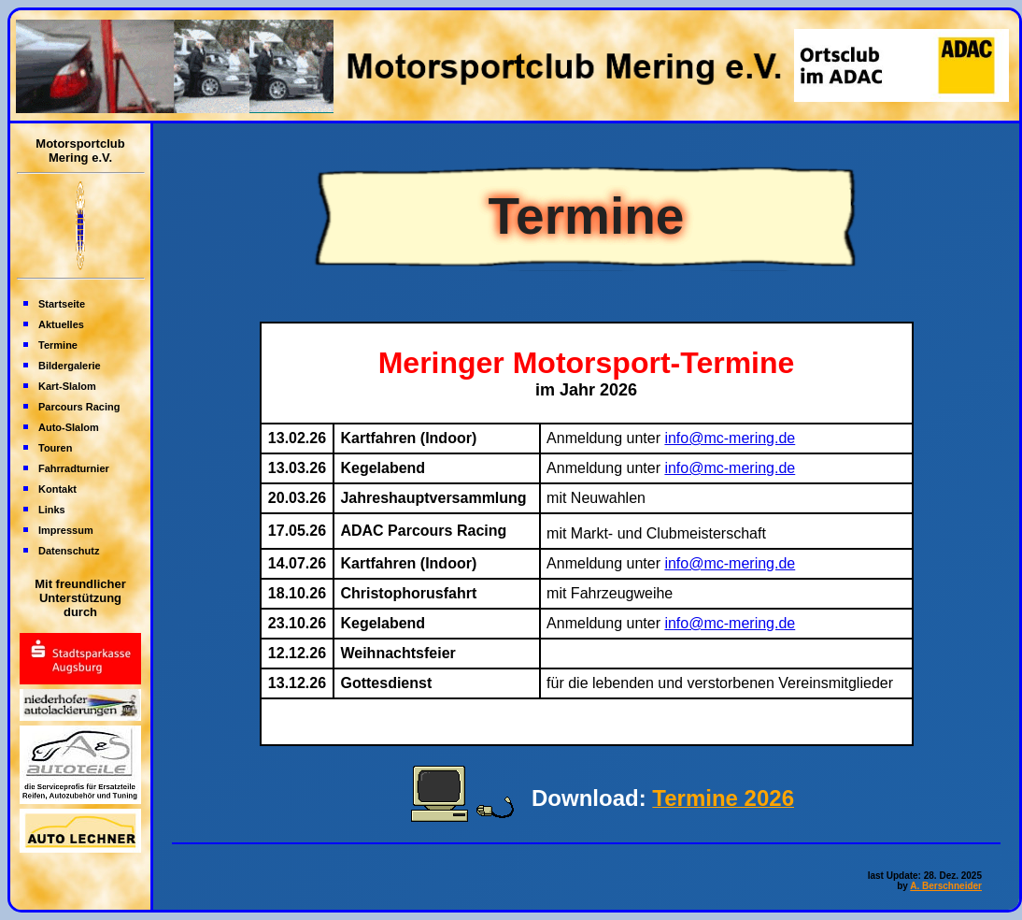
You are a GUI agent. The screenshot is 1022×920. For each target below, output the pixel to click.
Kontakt (57, 489)
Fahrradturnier (73, 468)
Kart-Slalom (67, 386)
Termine (58, 345)
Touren (55, 447)
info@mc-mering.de (729, 438)
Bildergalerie (69, 365)
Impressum (65, 530)
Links (51, 509)
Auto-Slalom (68, 427)
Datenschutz (68, 550)
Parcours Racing (79, 406)
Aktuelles (61, 324)
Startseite (61, 303)
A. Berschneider (946, 886)
